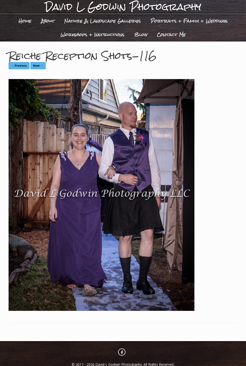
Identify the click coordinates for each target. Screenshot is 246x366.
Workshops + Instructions (92, 34)
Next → (38, 65)
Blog (140, 34)
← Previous (19, 65)
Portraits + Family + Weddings (189, 20)
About (48, 20)
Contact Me (171, 34)
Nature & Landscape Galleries (102, 20)
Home (25, 20)
